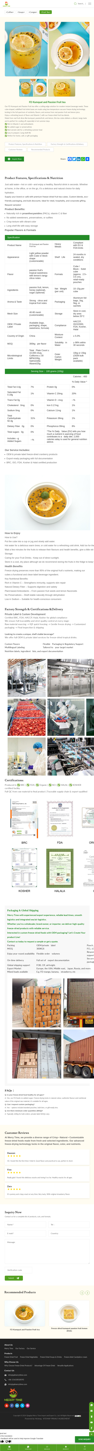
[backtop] (91, 1416)
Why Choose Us (11, 1333)
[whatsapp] (91, 1405)
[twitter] (22, 1377)
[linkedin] (17, 1377)
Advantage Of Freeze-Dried (45, 1337)
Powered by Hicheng (33, 1390)
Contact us (9, 1342)
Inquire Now (14, 159)
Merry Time (8, 1320)
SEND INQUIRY (84, 1439)
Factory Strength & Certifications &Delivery (67, 144)
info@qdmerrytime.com (17, 1346)
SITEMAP (47, 1390)
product (66, 1449)
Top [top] (84, 1449)
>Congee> (33, 12)
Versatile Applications (65, 1337)
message (47, 1449)
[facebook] (12, 1377)
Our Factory (19, 1320)
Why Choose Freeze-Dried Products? (18, 1337)
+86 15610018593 (16, 1351)
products (8, 1325)
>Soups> (21, 12)
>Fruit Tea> (45, 12)
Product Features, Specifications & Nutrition (25, 144)
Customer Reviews (16, 150)
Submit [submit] (13, 1249)
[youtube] (6, 1377)
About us (8, 1316)
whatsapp (28, 1449)
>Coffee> (10, 12)
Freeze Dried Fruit (11, 1328)
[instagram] (27, 1377)
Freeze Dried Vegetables (29, 1328)
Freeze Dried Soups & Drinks (51, 1328)
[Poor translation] (8, 1413)
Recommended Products (40, 150)
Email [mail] (9, 1449)
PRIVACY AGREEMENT (60, 1390)
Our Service (31, 1320)
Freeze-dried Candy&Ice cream (75, 1328)
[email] (91, 1410)
